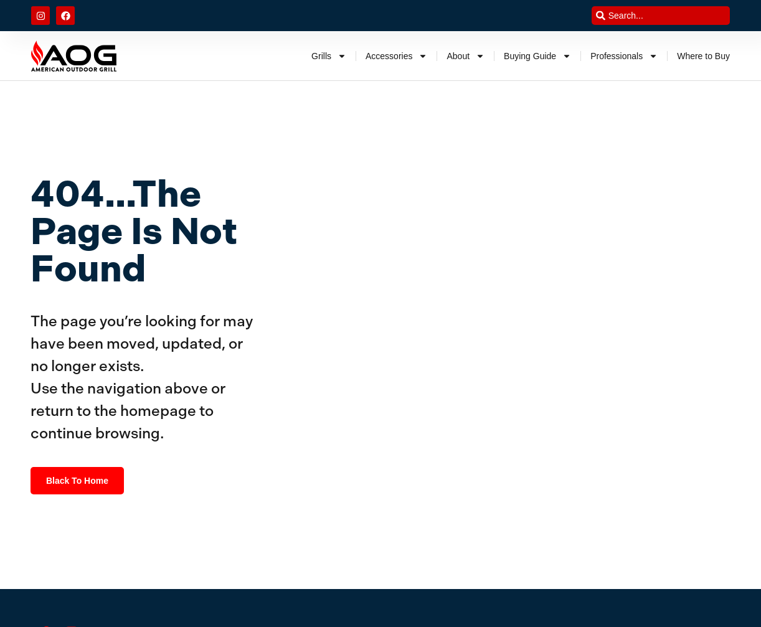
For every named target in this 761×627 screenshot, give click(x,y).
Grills (328, 56)
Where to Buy (703, 56)
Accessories (396, 56)
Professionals (624, 56)
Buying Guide (537, 56)
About (465, 56)
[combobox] (661, 15)
